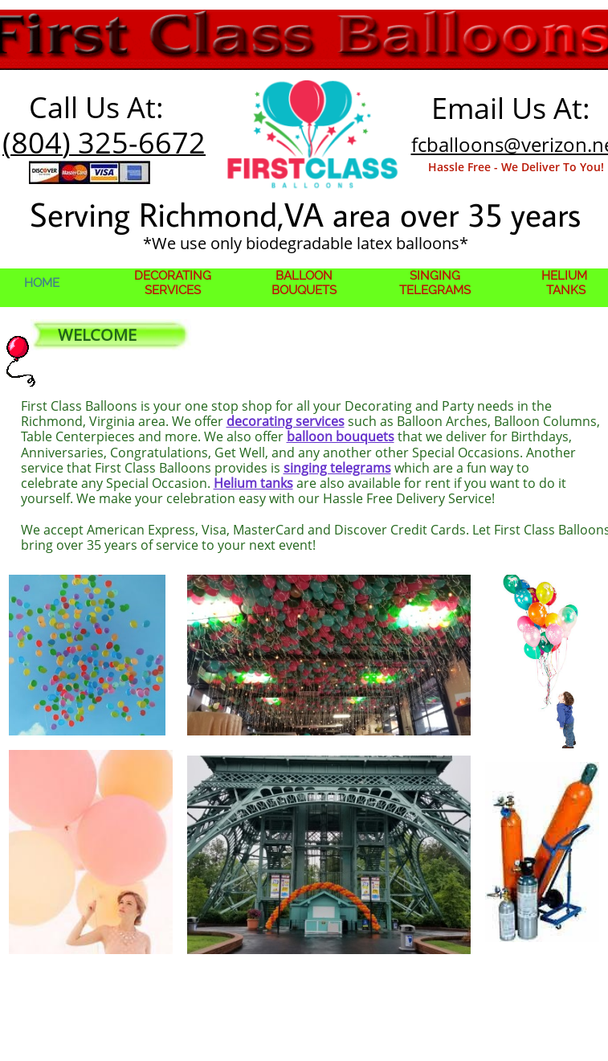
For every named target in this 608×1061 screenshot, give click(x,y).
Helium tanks (253, 483)
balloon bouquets (340, 436)
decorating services (285, 421)
